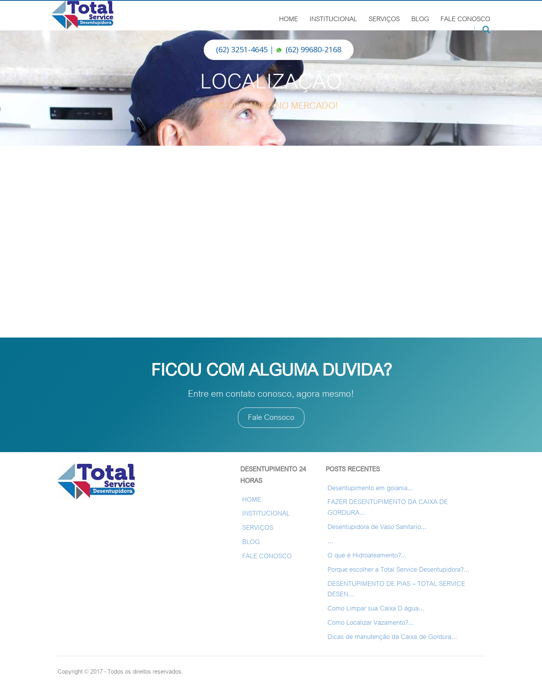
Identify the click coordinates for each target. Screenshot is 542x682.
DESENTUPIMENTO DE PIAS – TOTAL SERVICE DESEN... (396, 589)
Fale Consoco (271, 417)
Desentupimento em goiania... (370, 488)
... (330, 541)
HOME (288, 17)
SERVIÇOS (384, 17)
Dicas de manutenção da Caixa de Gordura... (392, 637)
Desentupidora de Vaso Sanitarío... (377, 527)
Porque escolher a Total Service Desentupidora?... (398, 569)
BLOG (420, 17)
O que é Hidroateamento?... (367, 555)
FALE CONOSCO (465, 17)
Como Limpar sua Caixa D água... (376, 608)
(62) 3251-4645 (242, 49)
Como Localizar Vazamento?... (371, 622)
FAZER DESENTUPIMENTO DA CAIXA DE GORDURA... (388, 507)
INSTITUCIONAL (333, 17)
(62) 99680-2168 (313, 49)
